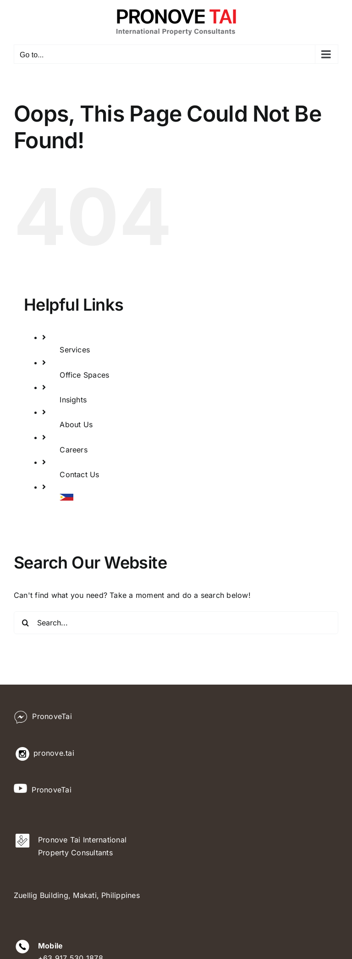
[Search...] (176, 622)
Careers (74, 449)
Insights (73, 399)
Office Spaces (84, 374)
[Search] (25, 622)
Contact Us (79, 474)
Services (75, 349)
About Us (76, 424)
